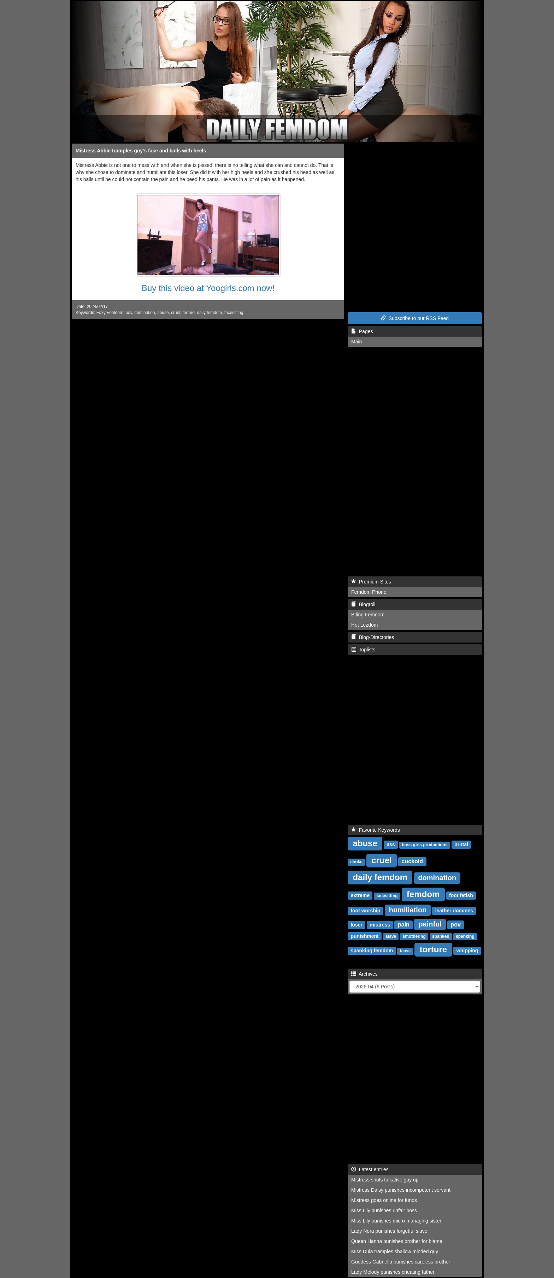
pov (128, 312)
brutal (461, 844)
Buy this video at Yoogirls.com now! (208, 288)
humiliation (408, 910)
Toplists (363, 649)
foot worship (365, 910)
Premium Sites (371, 582)
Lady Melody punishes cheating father (393, 1272)
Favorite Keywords (375, 830)
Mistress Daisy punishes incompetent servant (400, 1190)
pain (403, 925)
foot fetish (461, 895)
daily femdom (209, 312)
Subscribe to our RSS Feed (415, 318)
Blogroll (363, 604)
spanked (440, 936)
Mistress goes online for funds (384, 1200)
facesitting (233, 312)
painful (430, 924)
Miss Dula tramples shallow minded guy (394, 1251)
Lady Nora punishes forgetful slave (389, 1231)
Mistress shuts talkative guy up (385, 1180)
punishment (364, 936)
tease (405, 950)
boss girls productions (424, 844)
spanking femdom (371, 950)
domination (144, 312)
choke (356, 861)
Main (356, 341)
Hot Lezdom (364, 625)
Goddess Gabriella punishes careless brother (400, 1262)
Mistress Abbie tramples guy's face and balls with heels (141, 150)
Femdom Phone (369, 592)
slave (390, 936)
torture (189, 312)
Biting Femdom (367, 614)
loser (356, 925)
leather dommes (454, 910)
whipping (467, 950)
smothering (414, 936)
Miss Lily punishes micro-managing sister (396, 1221)
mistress (380, 925)
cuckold (412, 861)
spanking (465, 936)
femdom (423, 894)
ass (391, 844)
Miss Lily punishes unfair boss (384, 1210)
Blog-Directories (372, 637)
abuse (163, 312)
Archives (364, 974)
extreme (360, 895)
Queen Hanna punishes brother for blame (396, 1241)
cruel (175, 312)
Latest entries (370, 1169)
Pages (362, 331)
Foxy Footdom (109, 312)
